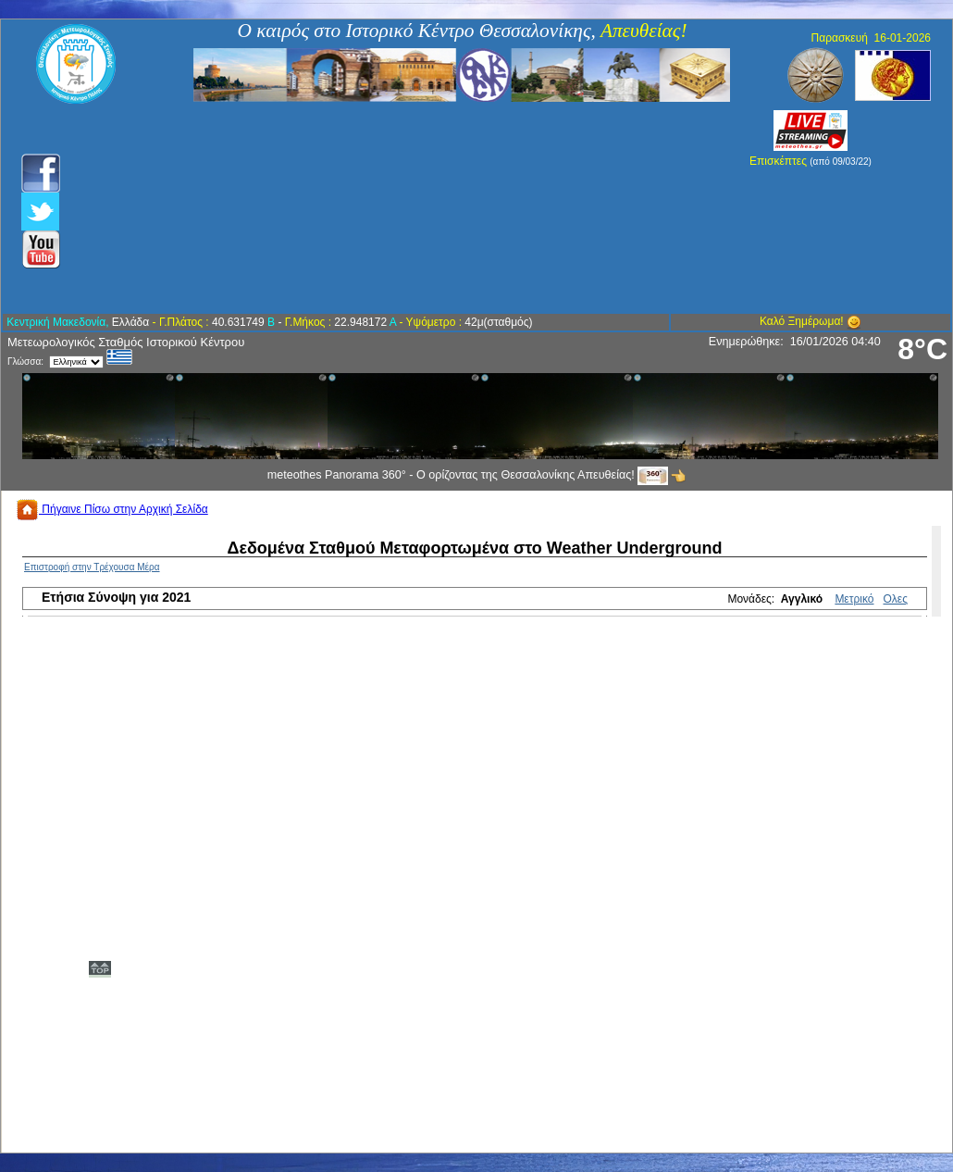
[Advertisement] (377, 208)
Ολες (896, 598)
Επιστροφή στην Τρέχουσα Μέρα (92, 567)
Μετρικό (854, 598)
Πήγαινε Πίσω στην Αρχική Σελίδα (112, 509)
